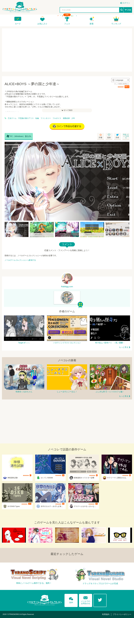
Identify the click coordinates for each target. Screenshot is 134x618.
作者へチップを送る (126, 136)
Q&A (71, 599)
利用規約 (105, 614)
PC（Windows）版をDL (19, 136)
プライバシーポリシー (122, 614)
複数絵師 (66, 118)
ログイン (126, 3)
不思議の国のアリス (26, 118)
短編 (37, 118)
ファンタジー (46, 118)
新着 (92, 24)
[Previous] (7, 181)
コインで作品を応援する (67, 126)
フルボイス (57, 118)
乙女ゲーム (12, 118)
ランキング (116, 24)
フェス (67, 24)
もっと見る (123, 347)
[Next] (126, 181)
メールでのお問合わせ (85, 599)
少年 (73, 118)
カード (18, 24)
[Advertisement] (67, 50)
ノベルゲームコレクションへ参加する (20, 260)
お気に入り (42, 24)
